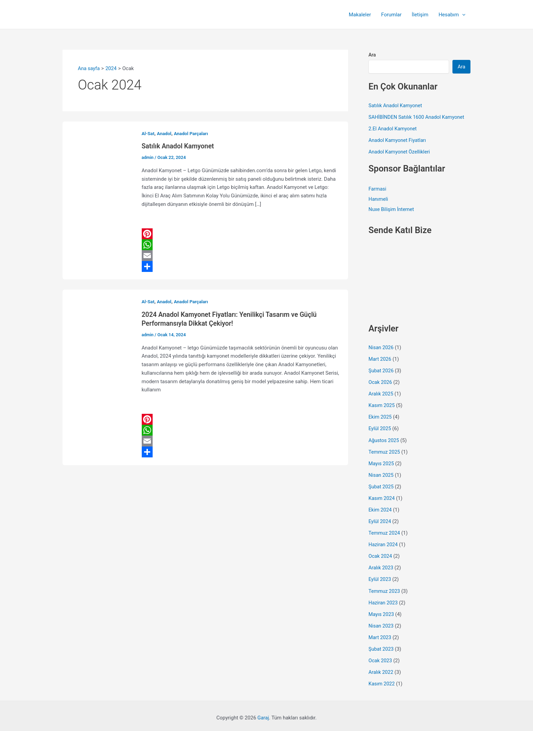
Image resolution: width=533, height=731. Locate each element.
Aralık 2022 (381, 668)
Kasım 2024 (382, 496)
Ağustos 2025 (384, 439)
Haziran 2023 (383, 599)
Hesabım (452, 14)
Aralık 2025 (381, 393)
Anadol (164, 133)
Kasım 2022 (382, 680)
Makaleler (360, 15)
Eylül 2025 (380, 427)
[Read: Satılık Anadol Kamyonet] (98, 200)
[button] (462, 14)
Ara (372, 55)
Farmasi (377, 188)
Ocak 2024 (380, 553)
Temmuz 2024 (384, 530)
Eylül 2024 (380, 519)
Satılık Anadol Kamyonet (179, 146)
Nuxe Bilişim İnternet (391, 209)
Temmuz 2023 (384, 588)
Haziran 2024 (383, 542)
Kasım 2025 (382, 404)
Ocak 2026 (380, 381)
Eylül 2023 (380, 576)
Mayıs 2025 (381, 461)
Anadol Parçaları (192, 133)
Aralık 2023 (381, 565)
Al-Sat (148, 133)
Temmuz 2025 (384, 450)
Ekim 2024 (380, 507)
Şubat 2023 (381, 645)
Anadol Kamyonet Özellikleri (400, 151)
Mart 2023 (380, 634)
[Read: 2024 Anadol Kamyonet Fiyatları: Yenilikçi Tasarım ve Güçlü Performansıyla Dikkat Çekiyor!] (98, 377)
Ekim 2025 (380, 415)
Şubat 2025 (381, 485)
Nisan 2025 (381, 473)
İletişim (420, 15)
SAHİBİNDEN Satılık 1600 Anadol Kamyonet (417, 117)
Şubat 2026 (381, 370)
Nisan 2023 (381, 622)
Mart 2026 (380, 358)
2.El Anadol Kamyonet (393, 128)
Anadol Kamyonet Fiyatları (398, 140)
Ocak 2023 (380, 657)
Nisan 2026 (381, 347)
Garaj (263, 714)
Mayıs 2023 (381, 611)
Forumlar (391, 15)
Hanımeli (378, 199)
